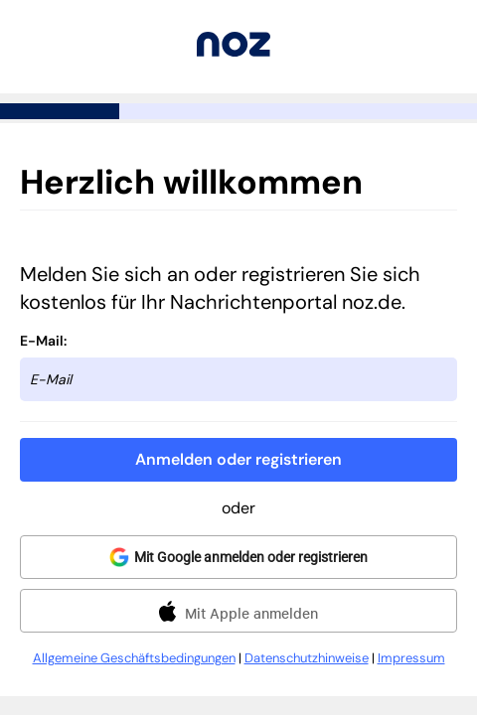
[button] (238, 460)
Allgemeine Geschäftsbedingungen (134, 657)
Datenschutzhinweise (306, 657)
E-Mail (42, 341)
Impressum (411, 657)
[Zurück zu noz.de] (233, 51)
